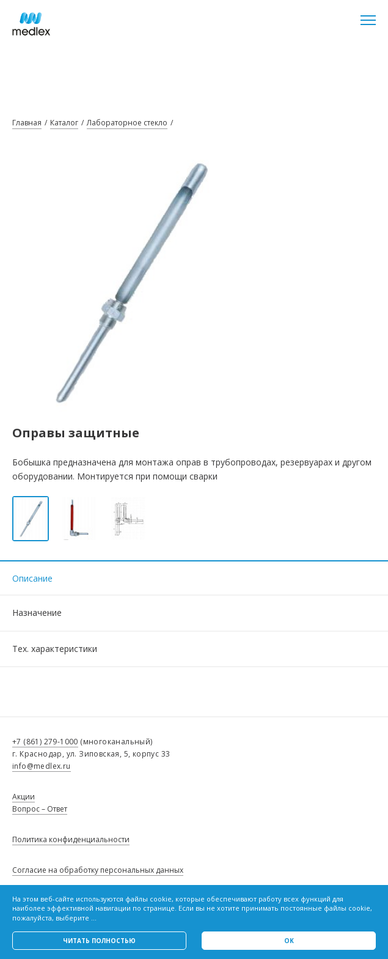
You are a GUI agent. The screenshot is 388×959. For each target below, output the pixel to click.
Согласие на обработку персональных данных (97, 870)
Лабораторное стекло (127, 122)
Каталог (64, 122)
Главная (27, 122)
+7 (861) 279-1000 (45, 741)
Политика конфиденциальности (71, 839)
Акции (23, 796)
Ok (289, 940)
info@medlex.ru (41, 766)
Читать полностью (99, 940)
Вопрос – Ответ (39, 809)
